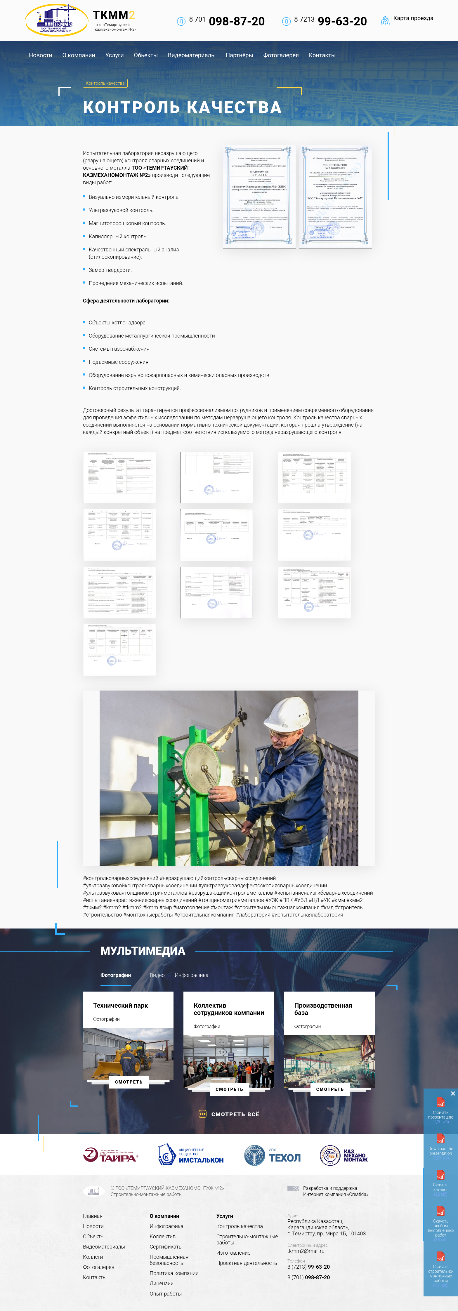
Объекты (94, 1236)
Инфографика (166, 1226)
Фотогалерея (281, 55)
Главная (93, 1216)
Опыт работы (166, 1294)
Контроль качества (105, 83)
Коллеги (93, 1257)
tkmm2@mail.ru (306, 1251)
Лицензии (162, 1283)
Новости (40, 55)
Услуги (114, 55)
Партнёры (239, 55)
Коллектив (163, 1236)
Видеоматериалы (192, 55)
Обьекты (146, 55)
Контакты (322, 55)
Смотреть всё (235, 1114)
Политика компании (174, 1273)
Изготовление (233, 1253)
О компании (79, 55)
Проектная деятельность (246, 1263)
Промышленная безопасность (169, 1260)
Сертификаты (166, 1247)
